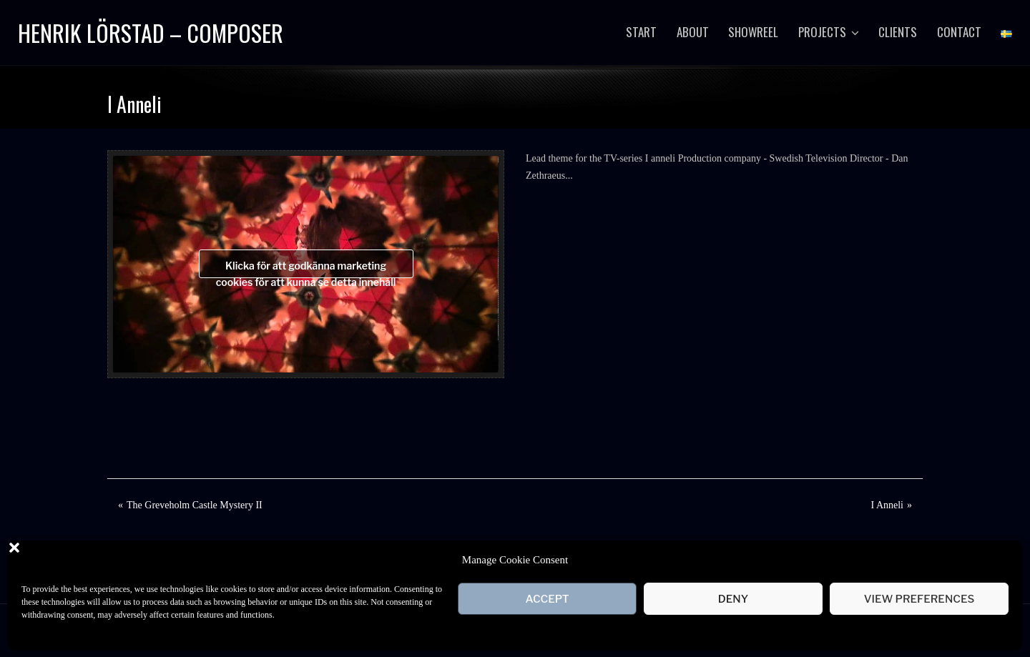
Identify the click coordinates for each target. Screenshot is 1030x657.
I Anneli (887, 505)
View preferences (919, 599)
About (693, 32)
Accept (547, 599)
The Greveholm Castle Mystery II (195, 505)
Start (641, 32)
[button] (1001, 560)
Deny (733, 599)
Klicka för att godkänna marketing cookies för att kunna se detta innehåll (306, 269)
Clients (897, 32)
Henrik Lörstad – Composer (150, 32)
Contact (959, 32)
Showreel (753, 32)
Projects (822, 32)
